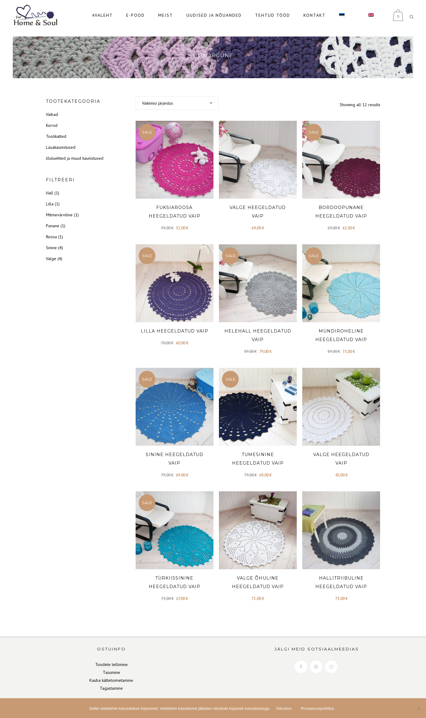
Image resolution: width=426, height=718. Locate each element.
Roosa (51, 230)
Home (211, 54)
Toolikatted (56, 130)
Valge (51, 252)
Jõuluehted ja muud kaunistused (74, 152)
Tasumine (111, 666)
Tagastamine (111, 682)
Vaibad (52, 108)
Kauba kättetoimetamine (111, 674)
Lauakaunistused (60, 141)
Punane (52, 219)
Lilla (50, 197)
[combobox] (177, 97)
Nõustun (284, 708)
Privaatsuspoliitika (317, 708)
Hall (49, 187)
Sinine (51, 241)
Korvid (51, 119)
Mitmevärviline (59, 208)
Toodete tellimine (111, 658)
